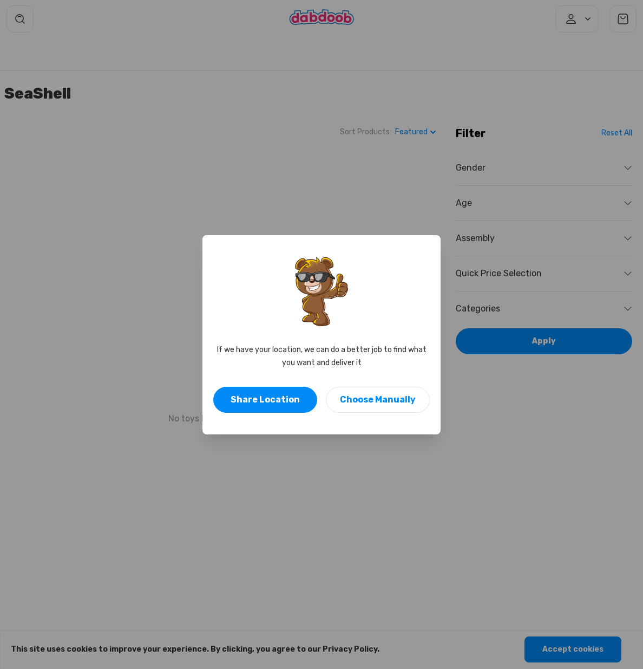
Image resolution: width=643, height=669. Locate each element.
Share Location (265, 399)
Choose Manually (378, 399)
